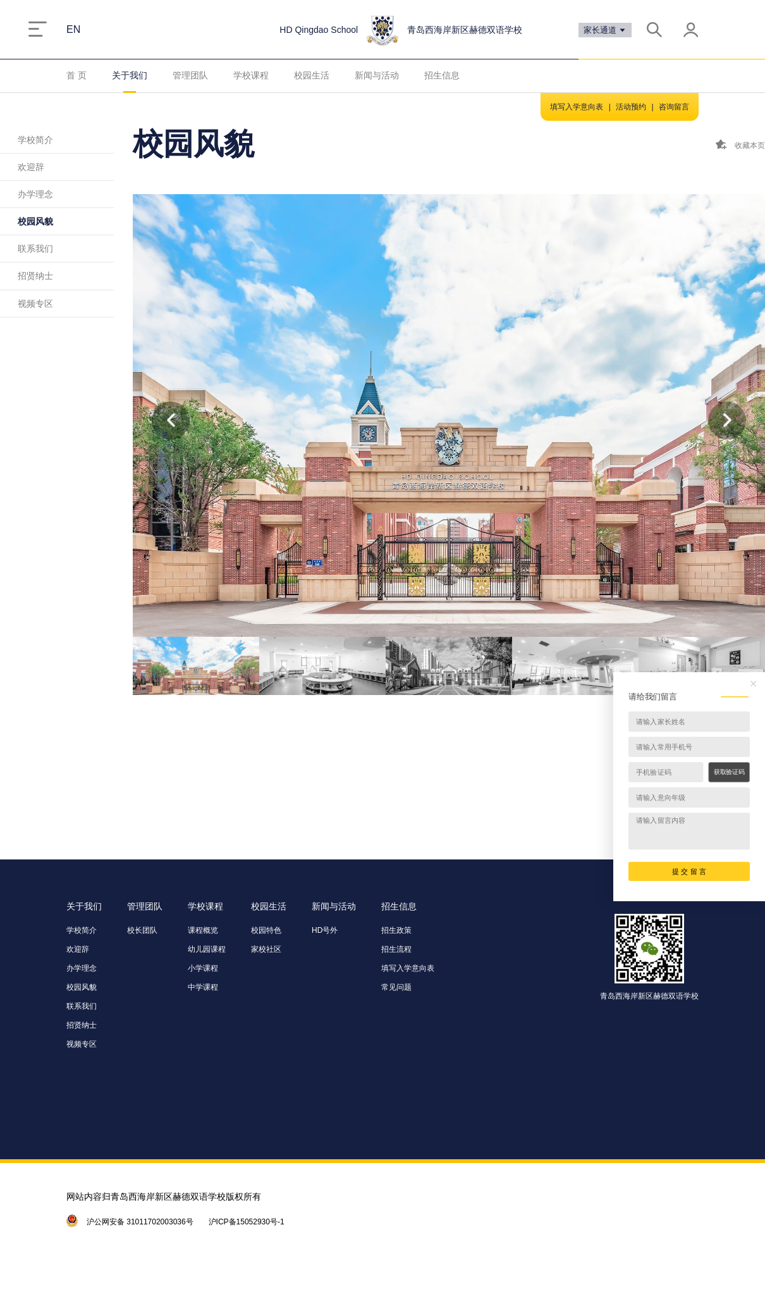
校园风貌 (35, 221)
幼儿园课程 (207, 949)
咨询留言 (674, 106)
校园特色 (266, 930)
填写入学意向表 (576, 106)
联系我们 (35, 248)
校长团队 (142, 930)
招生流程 (396, 949)
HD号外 (325, 930)
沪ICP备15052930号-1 (247, 1221)
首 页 (76, 75)
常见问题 (396, 987)
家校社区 (266, 949)
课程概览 (203, 930)
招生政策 (396, 930)
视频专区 (35, 304)
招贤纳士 (35, 276)
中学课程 (203, 987)
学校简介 (35, 140)
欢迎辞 (31, 167)
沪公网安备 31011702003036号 (140, 1221)
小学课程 (203, 968)
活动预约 (631, 106)
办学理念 (35, 194)
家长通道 (605, 30)
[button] (727, 421)
